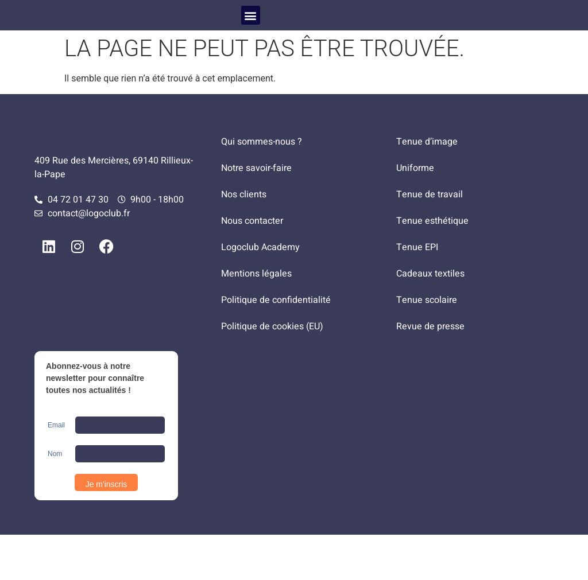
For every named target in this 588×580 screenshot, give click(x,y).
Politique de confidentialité (276, 345)
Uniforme (415, 213)
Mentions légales (256, 319)
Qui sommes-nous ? (261, 187)
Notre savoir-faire (256, 213)
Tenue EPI (417, 292)
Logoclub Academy (260, 292)
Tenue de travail (429, 240)
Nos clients (243, 240)
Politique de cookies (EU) (272, 372)
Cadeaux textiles (430, 319)
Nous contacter (252, 266)
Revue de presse (430, 372)
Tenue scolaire (426, 345)
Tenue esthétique (432, 266)
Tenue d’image (427, 187)
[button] (250, 37)
